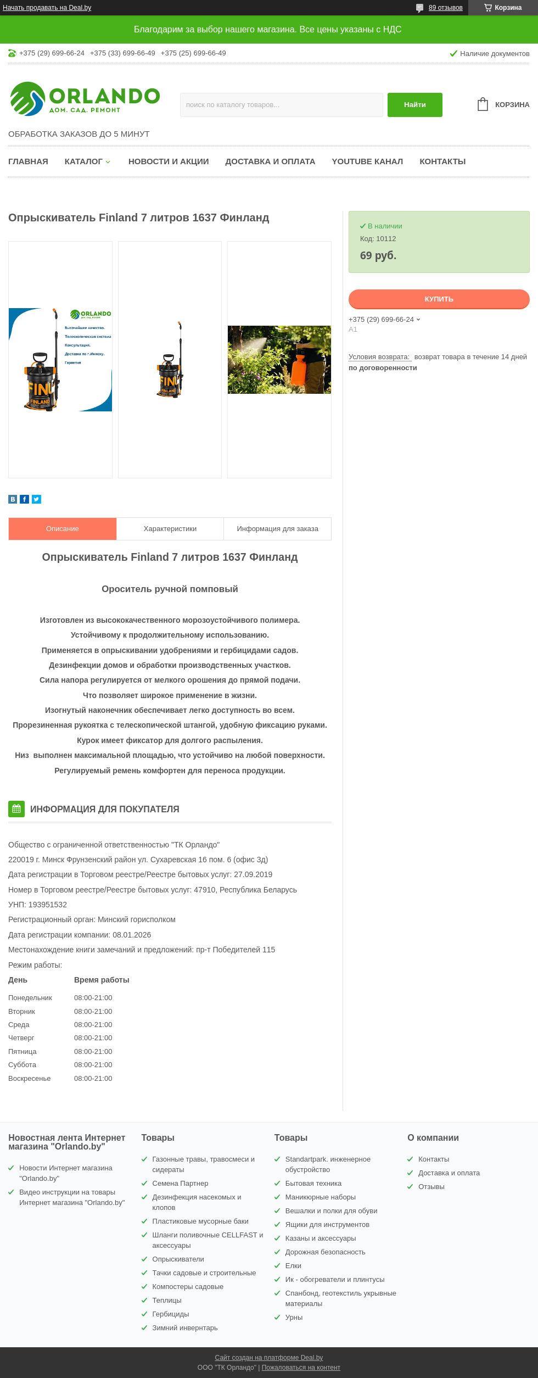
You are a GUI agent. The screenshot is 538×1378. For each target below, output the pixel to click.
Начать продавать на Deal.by (47, 8)
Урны (293, 1317)
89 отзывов (446, 8)
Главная (28, 161)
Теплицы (167, 1300)
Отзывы (431, 1186)
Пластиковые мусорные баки (201, 1221)
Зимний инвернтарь (185, 1328)
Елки (293, 1266)
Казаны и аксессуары (320, 1238)
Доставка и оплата (271, 161)
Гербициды (171, 1314)
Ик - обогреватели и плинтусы (335, 1279)
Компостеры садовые (188, 1286)
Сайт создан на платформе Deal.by (269, 1358)
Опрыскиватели (178, 1259)
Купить (439, 299)
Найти (415, 105)
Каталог (84, 161)
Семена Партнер (181, 1183)
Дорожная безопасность (325, 1252)
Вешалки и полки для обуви (331, 1211)
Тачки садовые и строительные (204, 1273)
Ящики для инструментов (327, 1224)
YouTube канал (368, 161)
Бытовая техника (313, 1183)
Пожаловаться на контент (301, 1367)
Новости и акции (168, 161)
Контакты (442, 161)
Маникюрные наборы (320, 1197)
